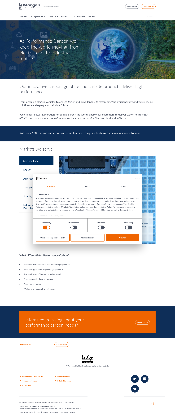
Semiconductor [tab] (31, 161)
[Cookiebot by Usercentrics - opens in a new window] (129, 178)
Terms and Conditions (26, 412)
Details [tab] (87, 186)
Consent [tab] (51, 186)
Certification (79, 16)
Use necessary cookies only (52, 238)
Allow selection (87, 238)
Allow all (122, 238)
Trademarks (64, 412)
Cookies (45, 412)
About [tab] (124, 186)
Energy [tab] (27, 169)
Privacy (38, 412)
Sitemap (72, 412)
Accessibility (54, 412)
